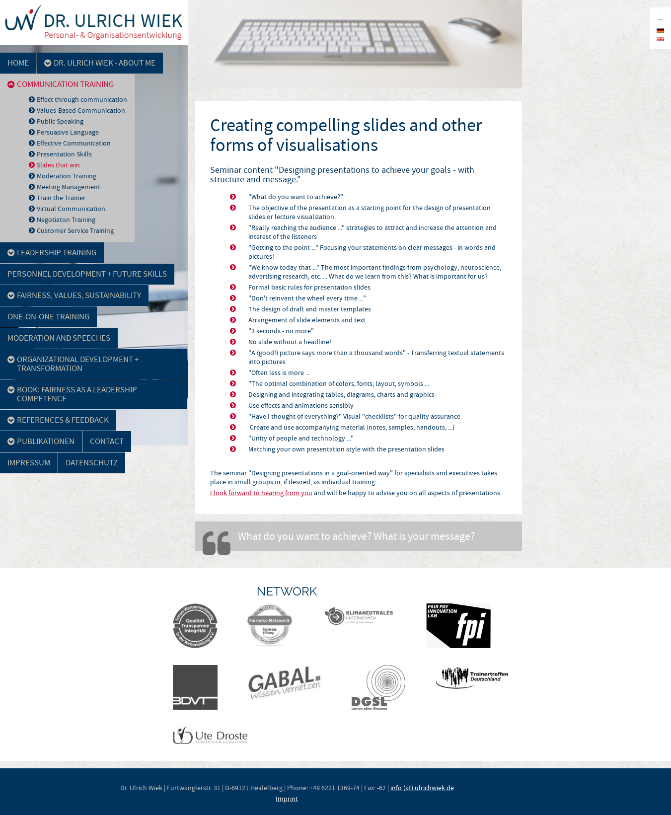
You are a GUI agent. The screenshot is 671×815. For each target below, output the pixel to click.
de (660, 30)
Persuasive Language (68, 132)
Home (18, 63)
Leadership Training (51, 252)
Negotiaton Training (66, 219)
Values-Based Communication (81, 110)
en (660, 39)
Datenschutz (92, 462)
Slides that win (58, 164)
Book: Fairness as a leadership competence (72, 394)
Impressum (28, 462)
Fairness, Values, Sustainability (74, 295)
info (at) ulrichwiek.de (422, 787)
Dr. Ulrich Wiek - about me (99, 63)
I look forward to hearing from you (261, 492)
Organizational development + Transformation (73, 363)
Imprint (287, 798)
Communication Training (60, 84)
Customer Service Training (75, 230)
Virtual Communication (71, 208)
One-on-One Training (48, 316)
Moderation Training (66, 175)
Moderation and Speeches (58, 338)
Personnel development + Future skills (87, 274)
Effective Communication (74, 143)
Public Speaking (60, 121)
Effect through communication (82, 99)
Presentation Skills (64, 153)
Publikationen (41, 441)
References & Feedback (58, 420)
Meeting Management (68, 186)
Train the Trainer (61, 197)
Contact (107, 441)
